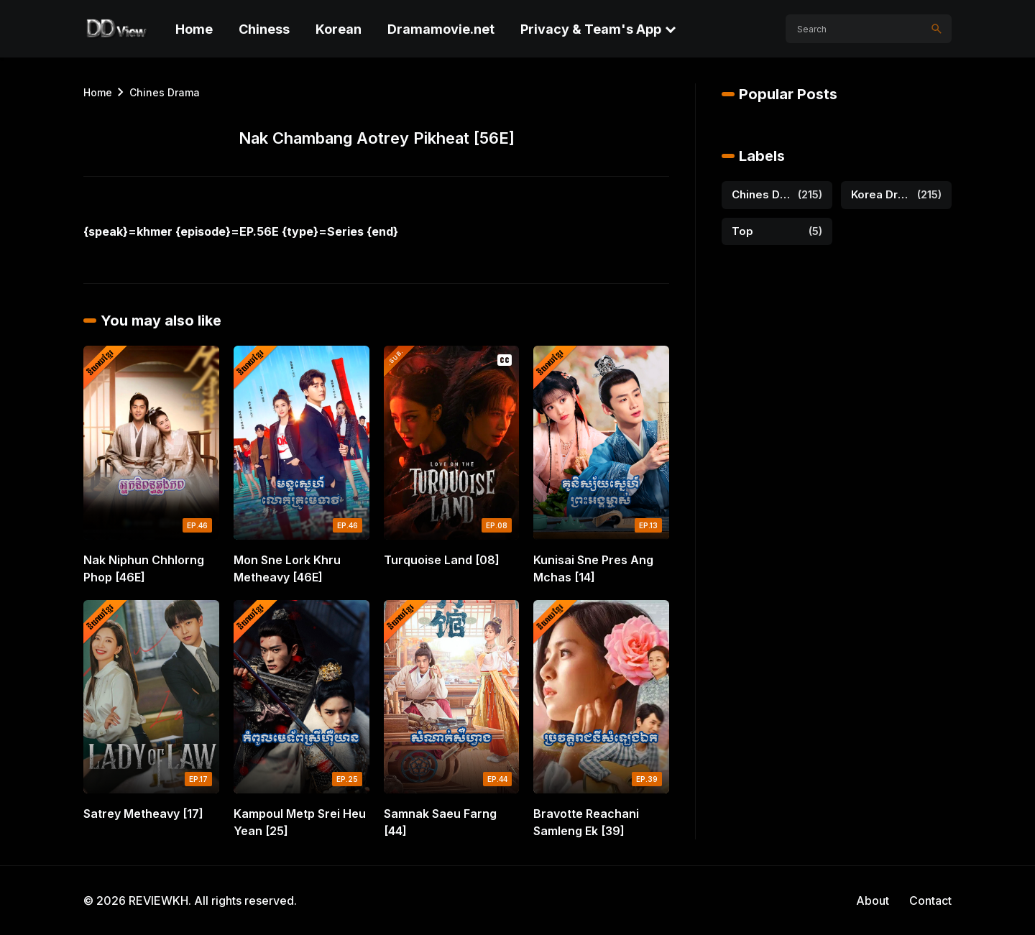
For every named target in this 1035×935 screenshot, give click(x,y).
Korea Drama (881, 194)
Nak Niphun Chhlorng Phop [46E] (143, 568)
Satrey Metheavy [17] (143, 813)
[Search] (936, 28)
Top (742, 231)
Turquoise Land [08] (442, 560)
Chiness (264, 29)
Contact (930, 900)
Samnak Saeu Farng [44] (440, 822)
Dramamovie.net (440, 29)
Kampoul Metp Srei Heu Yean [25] (300, 822)
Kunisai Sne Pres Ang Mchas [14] (593, 568)
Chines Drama (164, 92)
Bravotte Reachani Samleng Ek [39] (586, 822)
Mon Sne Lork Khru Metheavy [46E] (287, 568)
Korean (339, 29)
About (872, 900)
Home (194, 29)
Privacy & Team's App (590, 29)
